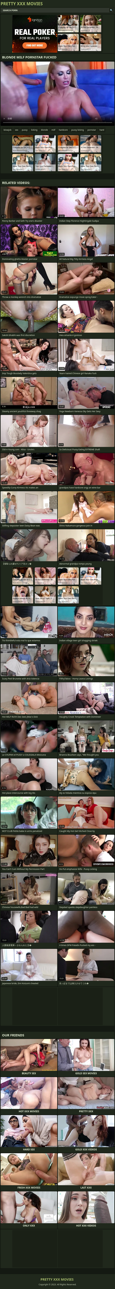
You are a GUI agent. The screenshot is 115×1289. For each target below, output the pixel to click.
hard (102, 129)
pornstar (91, 129)
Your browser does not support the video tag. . (57, 94)
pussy (25, 129)
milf (53, 129)
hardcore (63, 129)
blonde (44, 129)
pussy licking (77, 129)
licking (34, 129)
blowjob (7, 129)
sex (16, 129)
